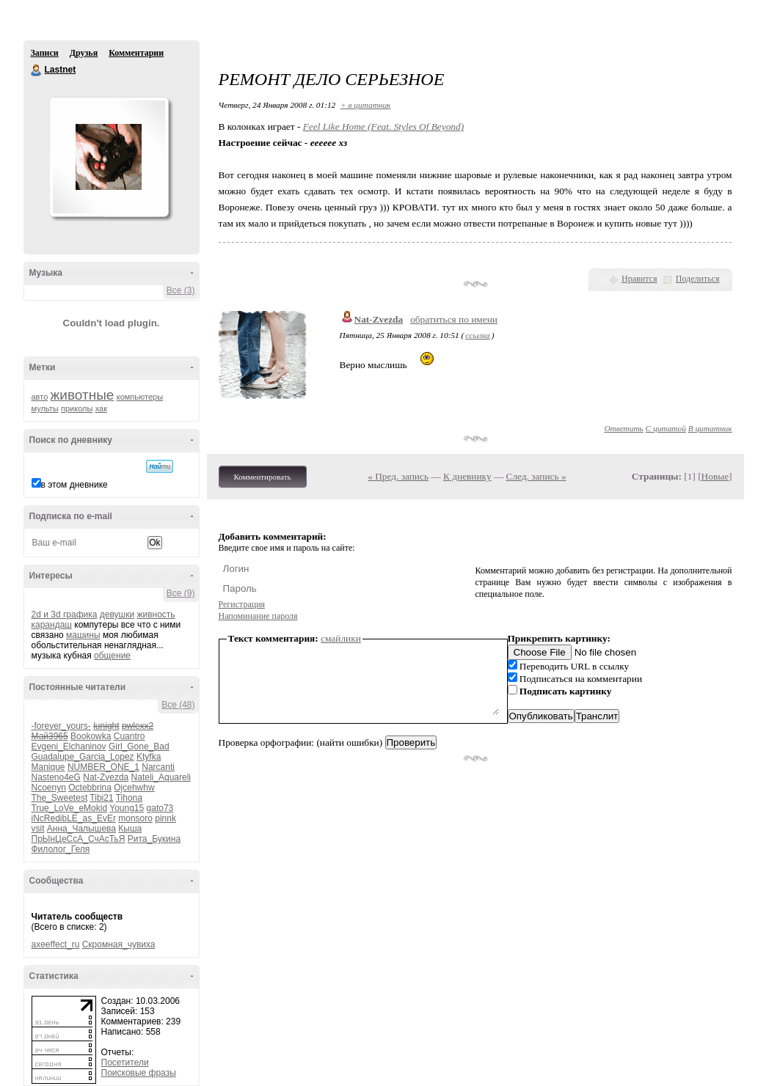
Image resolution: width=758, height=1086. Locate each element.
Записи (45, 53)
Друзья (84, 53)
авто (40, 396)
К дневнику (467, 476)
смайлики (341, 638)
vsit (38, 828)
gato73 (160, 808)
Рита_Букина (154, 839)
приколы (76, 408)
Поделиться (698, 279)
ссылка (477, 335)
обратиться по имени (454, 319)
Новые (715, 476)
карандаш (52, 625)
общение (112, 655)
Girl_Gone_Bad (139, 746)
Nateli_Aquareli (161, 777)
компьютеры (140, 396)
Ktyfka (148, 757)
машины (83, 635)
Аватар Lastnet (109, 157)
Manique (48, 767)
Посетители (125, 1062)
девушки (117, 614)
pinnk (165, 818)
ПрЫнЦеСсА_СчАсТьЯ (78, 839)
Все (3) (181, 290)
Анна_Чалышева (81, 828)
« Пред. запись (398, 476)
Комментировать (262, 476)
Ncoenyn (49, 787)
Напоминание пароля (258, 616)
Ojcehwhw (134, 787)
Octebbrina (90, 787)
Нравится (639, 279)
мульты (45, 408)
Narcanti (158, 767)
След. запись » (536, 476)
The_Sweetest (60, 798)
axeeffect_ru (56, 944)
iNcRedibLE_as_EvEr (74, 818)
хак (101, 408)
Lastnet (37, 70)
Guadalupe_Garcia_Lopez (83, 757)
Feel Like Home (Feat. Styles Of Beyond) (383, 126)
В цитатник (710, 428)
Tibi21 (101, 798)
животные (82, 395)
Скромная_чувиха (119, 944)
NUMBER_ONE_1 (103, 767)
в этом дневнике (74, 485)
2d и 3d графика (65, 614)
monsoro (135, 818)
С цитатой (666, 428)
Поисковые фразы (138, 1073)
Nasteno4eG (56, 777)
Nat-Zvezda (105, 777)
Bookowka (90, 736)
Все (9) (181, 593)
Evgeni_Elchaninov (69, 746)
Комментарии (136, 53)
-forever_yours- (61, 726)
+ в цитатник (365, 104)
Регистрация (242, 604)
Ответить (623, 428)
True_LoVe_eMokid (70, 808)
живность (155, 614)
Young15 (126, 808)
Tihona (129, 798)
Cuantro (129, 736)
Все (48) (177, 705)
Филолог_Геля (61, 849)
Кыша (130, 828)
